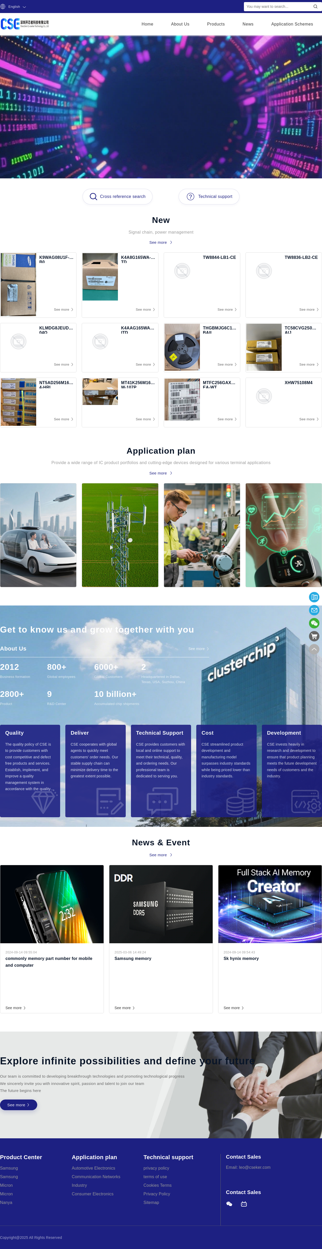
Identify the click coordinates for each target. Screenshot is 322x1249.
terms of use (155, 1177)
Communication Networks (96, 1177)
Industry (79, 1185)
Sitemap (151, 1202)
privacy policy (156, 1168)
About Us (180, 24)
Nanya (6, 1202)
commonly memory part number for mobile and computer (48, 961)
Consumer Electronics (93, 1194)
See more (15, 1008)
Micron (6, 1185)
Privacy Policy (156, 1194)
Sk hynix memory (241, 958)
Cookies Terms (157, 1185)
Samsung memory (133, 958)
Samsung (9, 1168)
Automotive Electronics (93, 1168)
